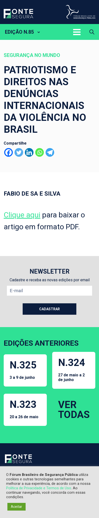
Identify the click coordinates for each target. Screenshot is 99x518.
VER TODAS (74, 409)
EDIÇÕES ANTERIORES (41, 343)
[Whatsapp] (39, 152)
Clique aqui (22, 214)
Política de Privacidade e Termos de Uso (38, 488)
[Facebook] (8, 152)
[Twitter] (19, 152)
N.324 (73, 369)
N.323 (24, 409)
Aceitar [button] (16, 507)
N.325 (23, 369)
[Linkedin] (29, 152)
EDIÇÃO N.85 (19, 32)
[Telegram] (50, 152)
